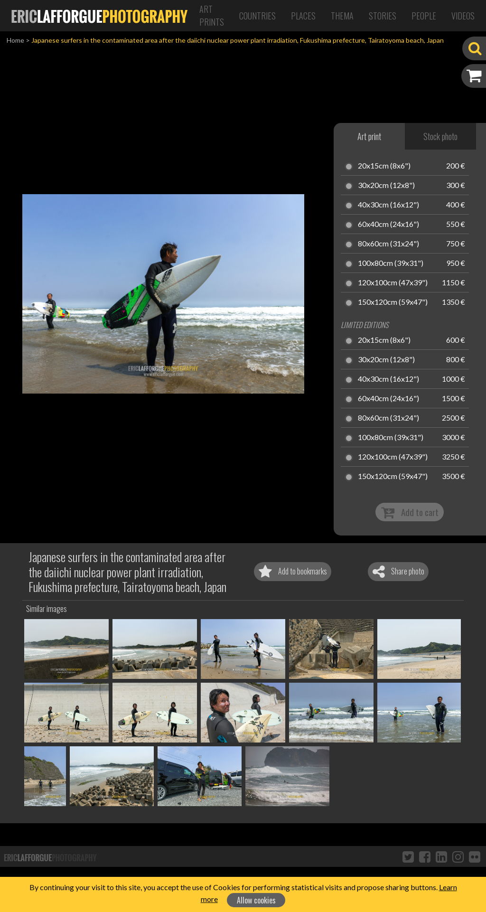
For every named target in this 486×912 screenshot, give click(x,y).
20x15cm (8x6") (384, 166)
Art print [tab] (369, 136)
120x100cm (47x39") (393, 283)
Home (15, 40)
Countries (257, 15)
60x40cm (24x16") (388, 224)
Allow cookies (256, 900)
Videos (463, 15)
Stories (382, 15)
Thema (342, 15)
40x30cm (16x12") (388, 205)
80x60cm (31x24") (388, 244)
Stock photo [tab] (440, 136)
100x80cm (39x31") (390, 263)
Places (303, 15)
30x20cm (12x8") (386, 185)
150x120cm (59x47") (393, 302)
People (423, 15)
